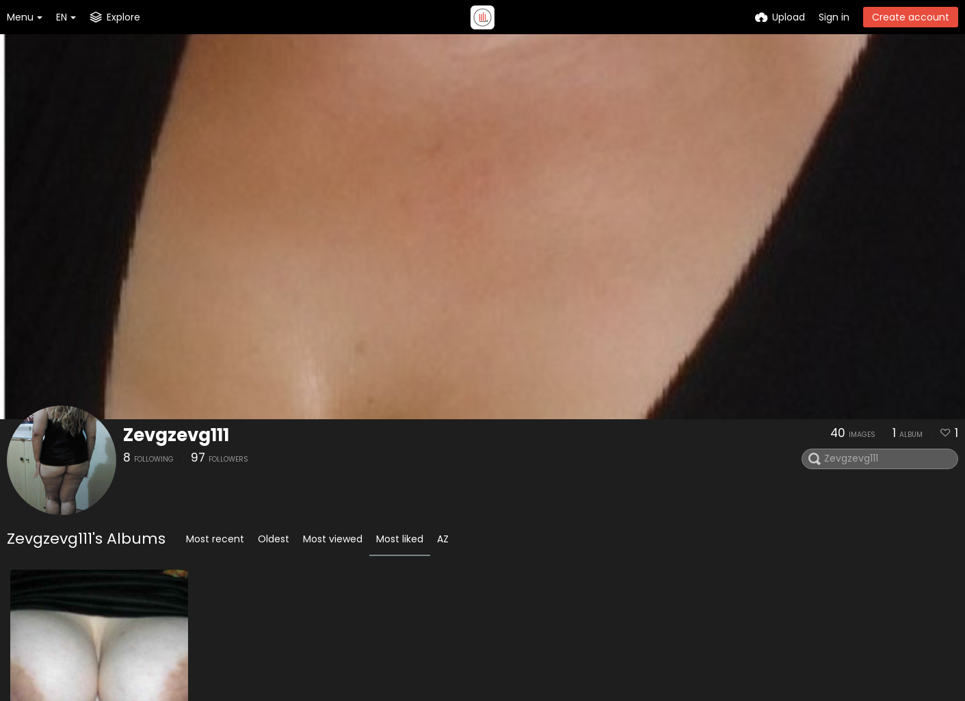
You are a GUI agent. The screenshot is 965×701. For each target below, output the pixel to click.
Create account (910, 17)
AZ (443, 539)
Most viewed (332, 539)
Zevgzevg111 (176, 435)
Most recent (215, 539)
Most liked (399, 539)
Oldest (273, 539)
